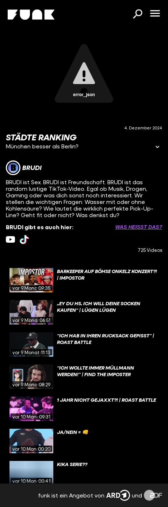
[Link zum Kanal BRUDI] (24, 167)
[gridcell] (84, 280)
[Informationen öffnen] (157, 147)
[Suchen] (137, 15)
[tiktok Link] (24, 239)
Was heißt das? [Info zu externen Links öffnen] (138, 227)
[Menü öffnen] (155, 14)
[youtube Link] (10, 239)
